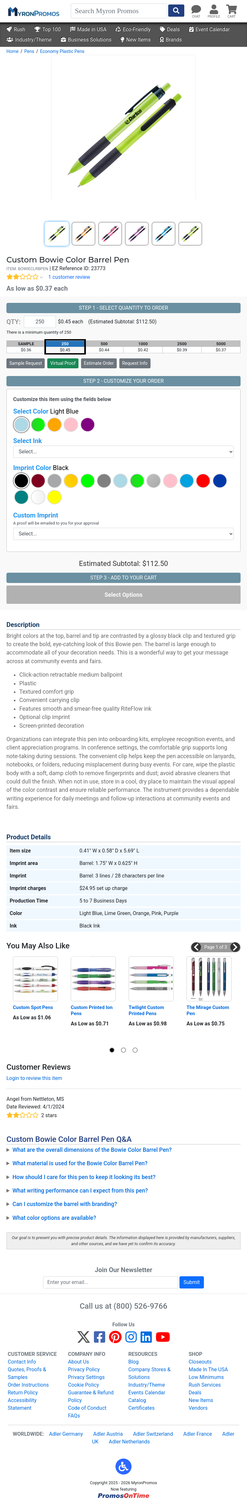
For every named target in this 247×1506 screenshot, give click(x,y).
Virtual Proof (62, 363)
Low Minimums (206, 1377)
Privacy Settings (86, 1377)
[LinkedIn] (146, 1340)
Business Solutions (86, 40)
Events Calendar (146, 1393)
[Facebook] (99, 1340)
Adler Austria (108, 1434)
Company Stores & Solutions (149, 1373)
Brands (171, 40)
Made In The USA (208, 1369)
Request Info (135, 363)
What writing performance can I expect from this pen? (80, 1190)
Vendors (198, 1408)
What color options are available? (54, 1218)
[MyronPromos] (33, 11)
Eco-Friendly (133, 29)
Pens (29, 51)
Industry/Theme (28, 40)
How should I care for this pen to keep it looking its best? (84, 1177)
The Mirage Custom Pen (208, 1010)
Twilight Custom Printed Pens (147, 1010)
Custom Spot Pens (33, 1007)
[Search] (119, 11)
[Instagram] (131, 1340)
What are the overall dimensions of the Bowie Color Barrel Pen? (92, 1150)
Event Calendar (209, 29)
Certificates (141, 1408)
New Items (136, 40)
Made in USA (88, 29)
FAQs (74, 1416)
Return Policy (23, 1393)
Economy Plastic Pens (62, 51)
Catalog (137, 1400)
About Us (78, 1362)
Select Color (45, 411)
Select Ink (27, 441)
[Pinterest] (115, 1340)
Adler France (197, 1434)
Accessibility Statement (22, 1404)
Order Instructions (28, 1385)
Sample (25, 363)
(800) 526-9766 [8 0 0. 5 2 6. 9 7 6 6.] (140, 1306)
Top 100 (47, 29)
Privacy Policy (84, 1369)
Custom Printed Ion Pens (92, 1010)
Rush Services (205, 1385)
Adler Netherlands (129, 1442)
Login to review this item (34, 1078)
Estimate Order (99, 363)
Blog (133, 1362)
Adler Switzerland (153, 1434)
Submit (192, 1282)
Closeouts (200, 1362)
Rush (15, 29)
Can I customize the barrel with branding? (65, 1204)
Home (12, 51)
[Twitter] (83, 1340)
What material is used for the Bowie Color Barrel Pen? (80, 1163)
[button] (21, 424)
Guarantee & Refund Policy (91, 1396)
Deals (170, 29)
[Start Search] (176, 10)
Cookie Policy (83, 1385)
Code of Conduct (87, 1408)
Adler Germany (66, 1434)
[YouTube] (163, 1340)
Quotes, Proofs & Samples (27, 1373)
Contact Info (22, 1362)
